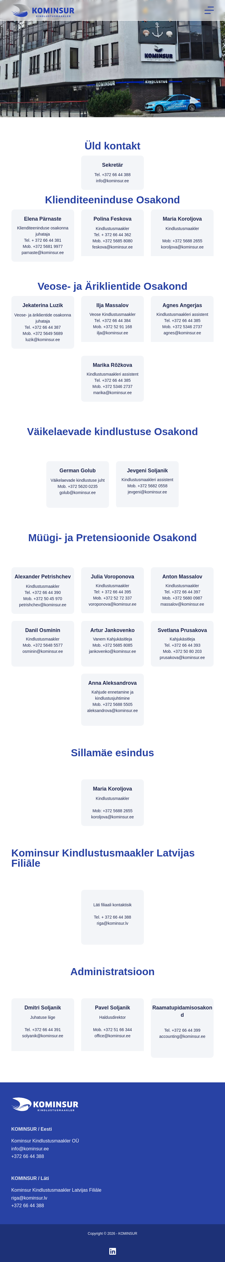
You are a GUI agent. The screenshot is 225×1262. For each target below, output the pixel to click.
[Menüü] (209, 10)
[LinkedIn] (112, 1251)
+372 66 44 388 (27, 1156)
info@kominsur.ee (30, 1148)
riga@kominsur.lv (29, 1197)
